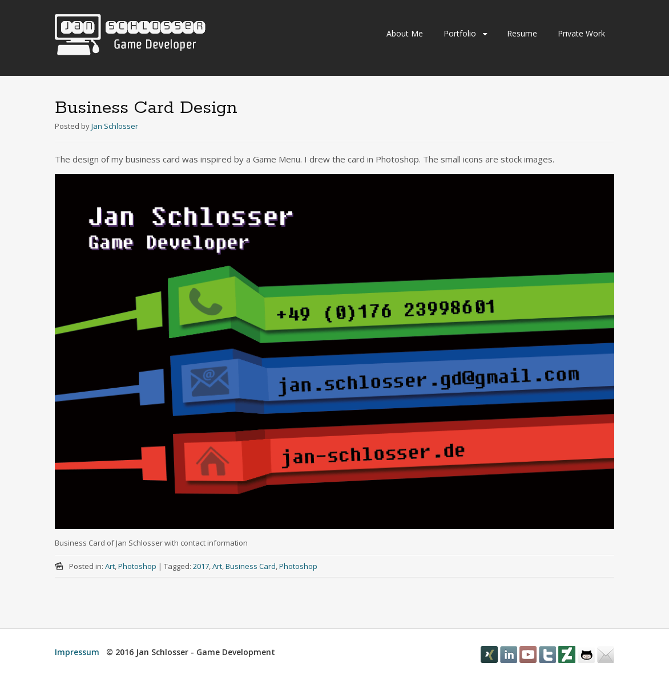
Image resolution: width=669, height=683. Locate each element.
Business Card (250, 566)
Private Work (581, 33)
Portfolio (460, 33)
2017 (201, 566)
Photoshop (137, 566)
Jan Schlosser (114, 126)
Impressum (77, 652)
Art (110, 566)
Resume (522, 33)
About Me (404, 33)
